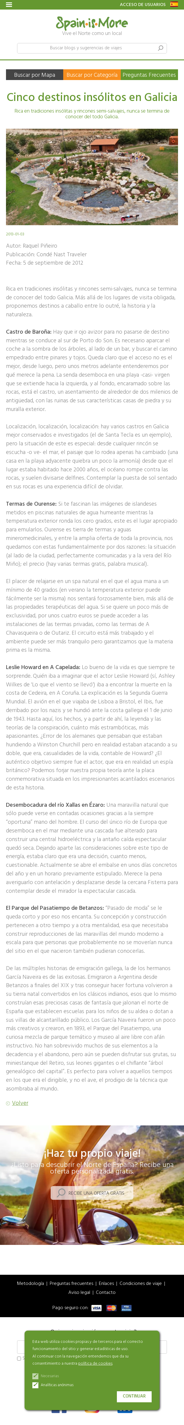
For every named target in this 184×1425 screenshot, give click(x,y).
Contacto (106, 1293)
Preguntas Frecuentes (149, 75)
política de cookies (95, 1363)
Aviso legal (79, 1293)
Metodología (30, 1284)
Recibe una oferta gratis (96, 1193)
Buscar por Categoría (92, 75)
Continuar (134, 1396)
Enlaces (106, 1284)
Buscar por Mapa (34, 75)
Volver (20, 1103)
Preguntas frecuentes (71, 1284)
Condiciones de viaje (141, 1284)
